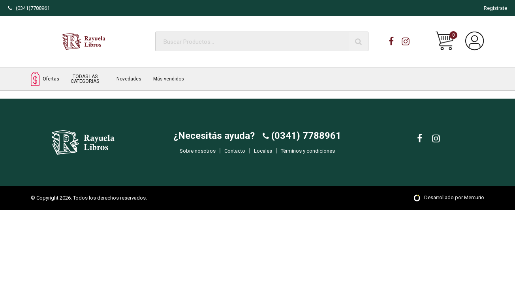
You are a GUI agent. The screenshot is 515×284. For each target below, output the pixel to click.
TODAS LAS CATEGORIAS (85, 79)
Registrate (495, 8)
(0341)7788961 (29, 8)
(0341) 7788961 (305, 141)
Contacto (234, 156)
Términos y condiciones (308, 156)
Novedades (129, 79)
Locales (263, 156)
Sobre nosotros (198, 156)
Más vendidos (168, 79)
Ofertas (45, 79)
